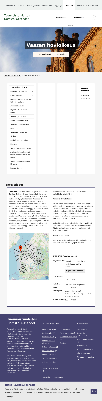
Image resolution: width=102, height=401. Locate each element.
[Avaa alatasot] (32, 91)
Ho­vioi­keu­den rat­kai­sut (19, 140)
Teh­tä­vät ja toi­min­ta (18, 116)
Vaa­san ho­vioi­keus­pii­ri (19, 120)
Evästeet (63, 343)
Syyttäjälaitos (59, 5)
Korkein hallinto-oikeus (48, 341)
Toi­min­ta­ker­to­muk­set (18, 132)
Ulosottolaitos (80, 5)
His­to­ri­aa (13, 144)
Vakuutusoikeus (49, 351)
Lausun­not (14, 128)
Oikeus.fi (11, 5)
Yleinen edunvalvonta (47, 5)
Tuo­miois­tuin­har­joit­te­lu (19, 124)
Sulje (94, 391)
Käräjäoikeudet (49, 337)
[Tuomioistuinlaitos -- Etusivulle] (17, 17)
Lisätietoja (9, 396)
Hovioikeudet (48, 333)
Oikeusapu (22, 5)
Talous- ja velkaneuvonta (33, 5)
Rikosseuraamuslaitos (92, 5)
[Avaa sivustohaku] (94, 18)
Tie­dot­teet (14, 136)
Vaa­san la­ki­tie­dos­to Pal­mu (20, 148)
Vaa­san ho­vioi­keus (18, 87)
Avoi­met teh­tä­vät (17, 106)
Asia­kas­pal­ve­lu (16, 95)
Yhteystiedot (61, 17)
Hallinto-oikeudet (50, 347)
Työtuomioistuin (50, 358)
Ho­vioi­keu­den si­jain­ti (18, 91)
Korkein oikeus (49, 329)
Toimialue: (13, 191)
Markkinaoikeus (49, 354)
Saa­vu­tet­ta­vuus (16, 168)
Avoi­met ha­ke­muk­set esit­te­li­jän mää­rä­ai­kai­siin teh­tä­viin (20, 154)
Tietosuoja (65, 329)
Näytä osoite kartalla (74, 271)
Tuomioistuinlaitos (70, 5)
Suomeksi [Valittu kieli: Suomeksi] (78, 17)
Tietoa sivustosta (68, 333)
